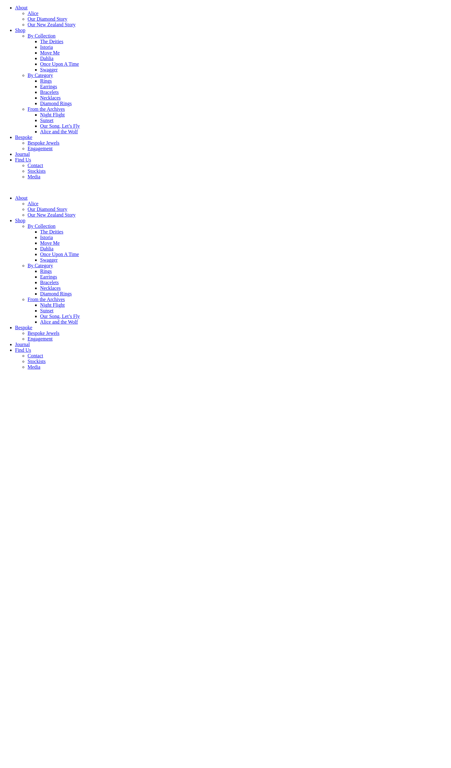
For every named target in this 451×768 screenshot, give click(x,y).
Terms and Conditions (25, 566)
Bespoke (23, 137)
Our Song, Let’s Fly (60, 126)
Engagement (40, 148)
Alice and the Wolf (59, 131)
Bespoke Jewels (44, 143)
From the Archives (46, 109)
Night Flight (52, 114)
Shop (20, 30)
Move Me (50, 52)
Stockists (37, 171)
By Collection (41, 35)
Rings (46, 81)
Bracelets (49, 92)
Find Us (23, 159)
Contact (35, 165)
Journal (22, 154)
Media (34, 176)
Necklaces (50, 97)
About (21, 7)
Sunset (47, 120)
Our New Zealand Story (51, 24)
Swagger (49, 69)
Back (8, 555)
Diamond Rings (56, 103)
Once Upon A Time (59, 64)
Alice (33, 13)
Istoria (46, 47)
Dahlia (47, 58)
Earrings (48, 86)
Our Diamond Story (47, 19)
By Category (40, 75)
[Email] (30, 762)
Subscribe (71, 762)
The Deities (51, 41)
